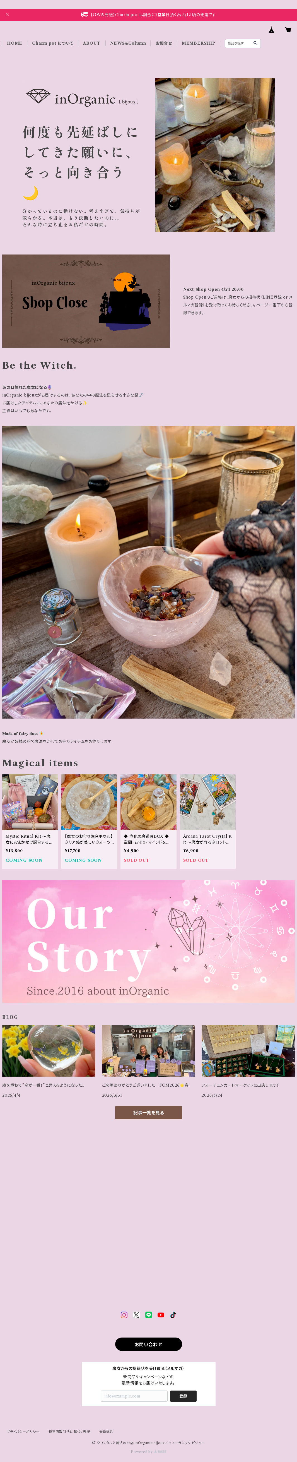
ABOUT (91, 43)
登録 (183, 1396)
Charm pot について (52, 43)
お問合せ (164, 43)
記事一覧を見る (148, 1112)
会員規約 (106, 1432)
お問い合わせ (148, 1344)
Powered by (148, 1452)
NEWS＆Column (128, 43)
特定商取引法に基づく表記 (69, 1432)
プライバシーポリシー (23, 1432)
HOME (14, 43)
